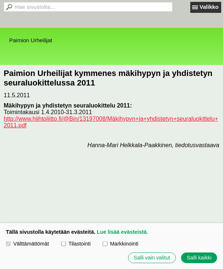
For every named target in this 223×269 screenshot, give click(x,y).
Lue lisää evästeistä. (122, 232)
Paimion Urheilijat (30, 40)
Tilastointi (76, 244)
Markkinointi (120, 244)
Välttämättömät (27, 244)
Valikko (209, 7)
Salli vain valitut (152, 258)
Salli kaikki (199, 258)
